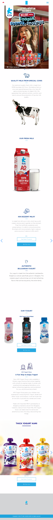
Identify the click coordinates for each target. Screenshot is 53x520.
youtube (24, 508)
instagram (28, 508)
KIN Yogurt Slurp (26, 372)
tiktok (33, 508)
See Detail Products (26, 239)
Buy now (26, 244)
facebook (20, 508)
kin (26, 3)
